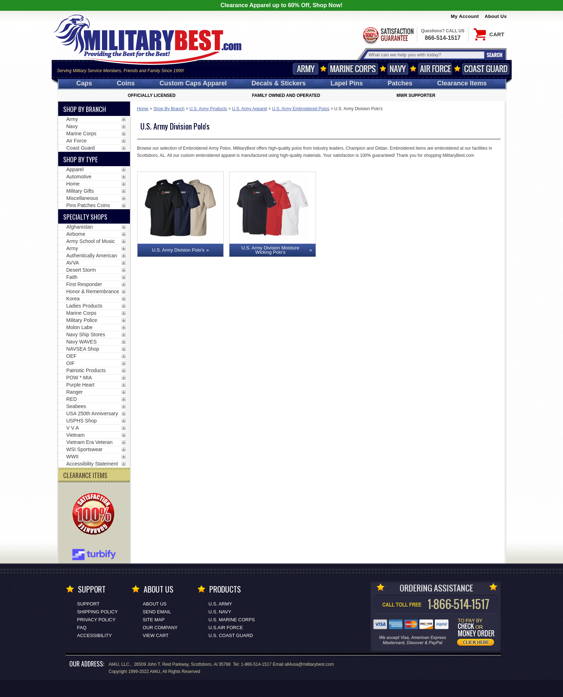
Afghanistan (79, 227)
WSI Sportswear (84, 449)
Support (88, 604)
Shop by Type (80, 159)
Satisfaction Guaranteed (388, 35)
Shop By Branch (169, 108)
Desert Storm (81, 270)
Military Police (81, 320)
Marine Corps (353, 68)
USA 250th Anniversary (92, 413)
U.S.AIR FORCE (226, 627)
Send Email (157, 611)
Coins (126, 83)
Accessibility (94, 635)
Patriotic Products (86, 370)
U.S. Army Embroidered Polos (300, 108)
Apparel (75, 169)
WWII (72, 456)
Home (143, 108)
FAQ (82, 627)
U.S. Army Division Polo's (178, 250)
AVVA (72, 263)
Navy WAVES (81, 342)
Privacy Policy (96, 619)
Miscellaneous (82, 198)
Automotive (79, 176)
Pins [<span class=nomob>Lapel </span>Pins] (347, 83)
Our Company (160, 627)
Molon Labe (79, 327)
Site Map (154, 619)
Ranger (74, 392)
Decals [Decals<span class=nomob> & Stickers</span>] (279, 83)
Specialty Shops (85, 216)
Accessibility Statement (92, 464)
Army (305, 68)
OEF (71, 356)
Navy (397, 68)
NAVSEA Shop (82, 349)
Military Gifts (80, 191)
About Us (496, 16)
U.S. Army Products (208, 108)
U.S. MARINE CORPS (232, 619)
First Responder (84, 284)
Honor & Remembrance (92, 291)
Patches (399, 83)
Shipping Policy (97, 611)
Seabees (76, 406)
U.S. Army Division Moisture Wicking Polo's (270, 250)
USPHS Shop (81, 421)
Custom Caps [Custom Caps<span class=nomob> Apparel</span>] (193, 83)
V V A (72, 428)
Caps (84, 83)
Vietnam (75, 435)
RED (71, 399)
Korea (73, 298)
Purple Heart (80, 385)
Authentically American (91, 255)
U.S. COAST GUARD (231, 635)
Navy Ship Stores (85, 334)
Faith (72, 277)
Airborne (75, 234)
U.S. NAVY (220, 611)
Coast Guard (486, 68)
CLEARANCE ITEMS (85, 475)
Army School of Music (90, 241)
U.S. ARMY (220, 604)
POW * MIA (79, 377)
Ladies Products (84, 306)
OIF (70, 363)
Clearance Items (462, 83)
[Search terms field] (425, 55)
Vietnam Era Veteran (89, 442)
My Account (465, 16)
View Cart (156, 635)
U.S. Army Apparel (249, 108)
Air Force (435, 68)
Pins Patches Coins (88, 205)
